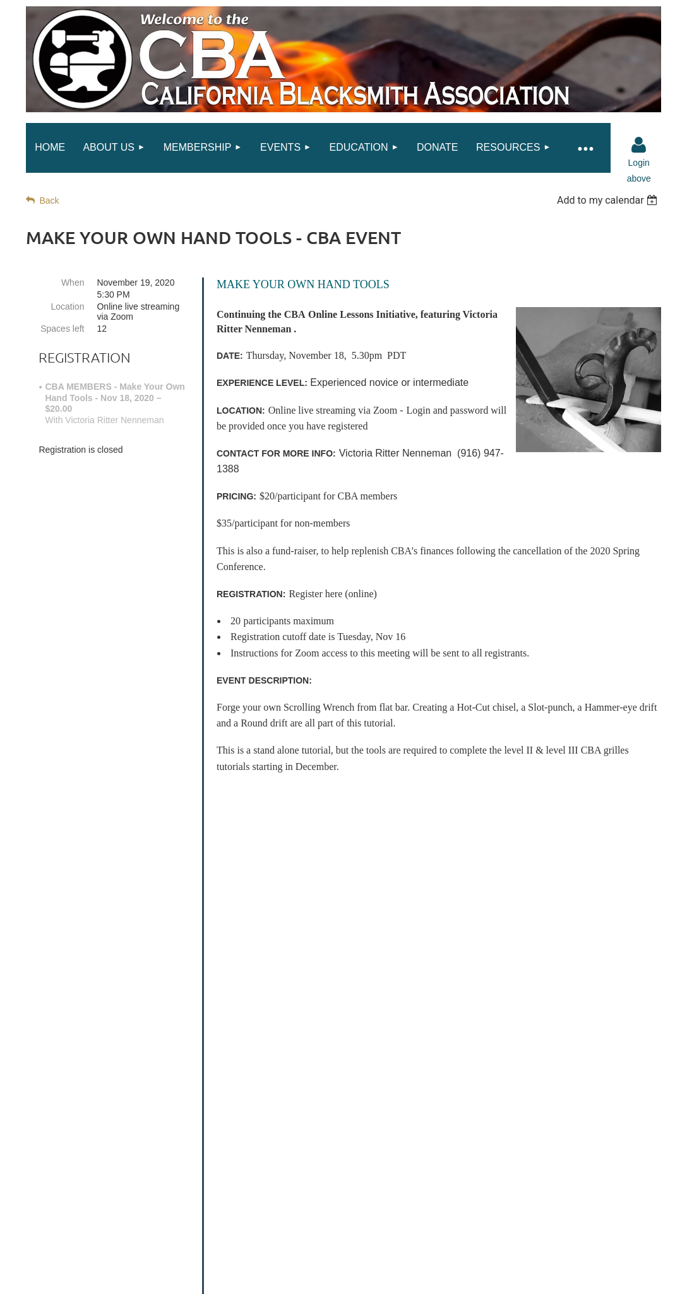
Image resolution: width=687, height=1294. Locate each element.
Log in (639, 145)
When (73, 282)
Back (49, 200)
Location (68, 306)
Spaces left (62, 329)
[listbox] (609, 200)
